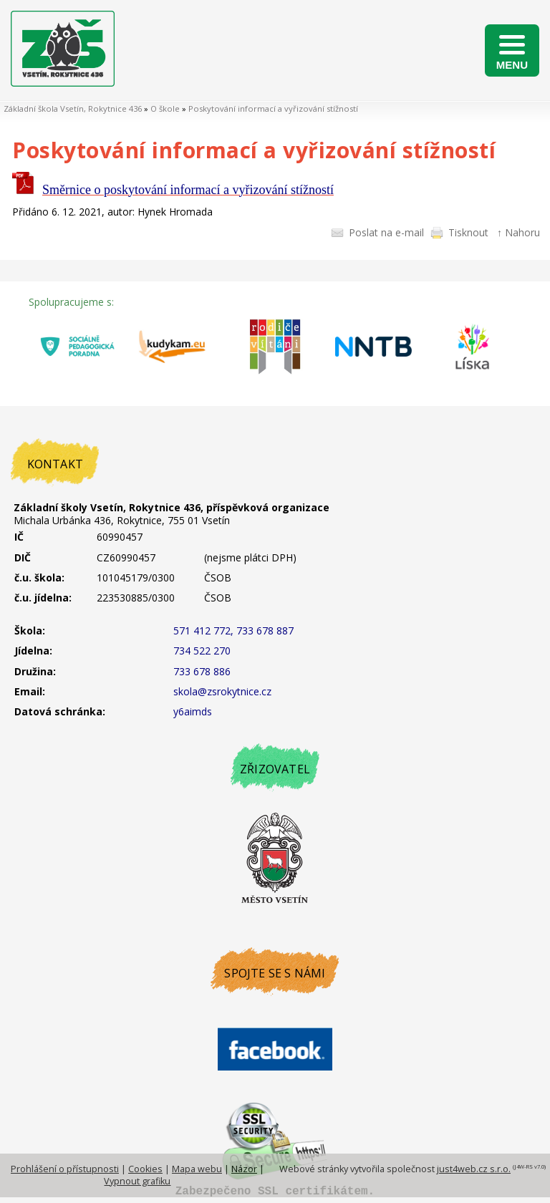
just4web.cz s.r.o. (474, 1169)
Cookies (145, 1169)
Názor (244, 1169)
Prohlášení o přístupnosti (65, 1169)
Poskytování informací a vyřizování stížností (273, 108)
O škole (165, 108)
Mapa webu (197, 1169)
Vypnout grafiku (137, 1181)
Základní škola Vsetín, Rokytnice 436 (73, 108)
